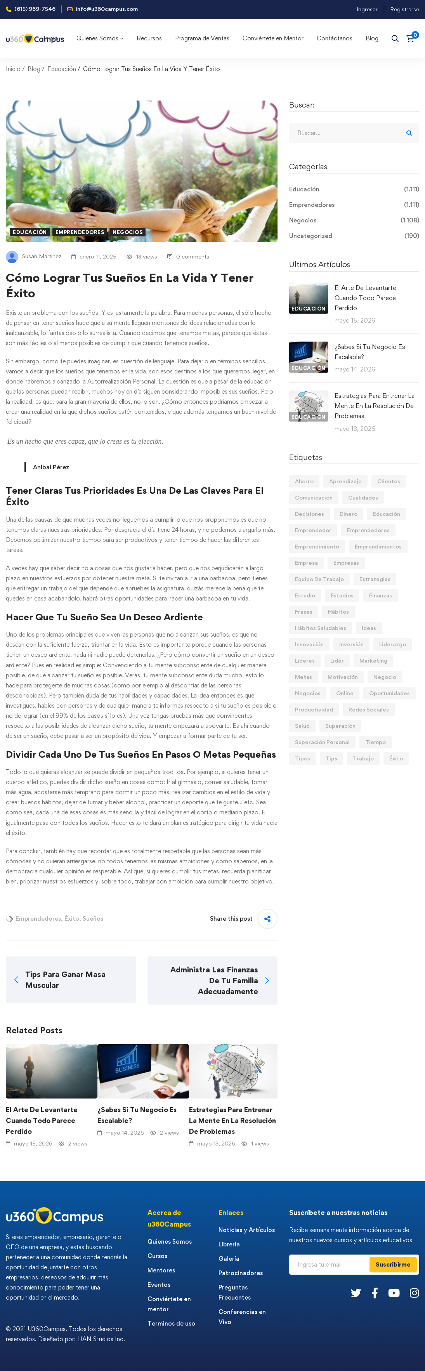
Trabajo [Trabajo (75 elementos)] (363, 758)
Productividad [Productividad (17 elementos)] (314, 709)
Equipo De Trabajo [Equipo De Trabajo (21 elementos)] (319, 579)
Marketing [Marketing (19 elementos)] (373, 660)
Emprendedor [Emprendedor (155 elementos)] (313, 530)
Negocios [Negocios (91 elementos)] (308, 693)
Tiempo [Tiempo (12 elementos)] (375, 742)
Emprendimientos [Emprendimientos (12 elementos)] (378, 546)
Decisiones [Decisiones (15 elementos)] (309, 513)
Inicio (13, 69)
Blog (34, 69)
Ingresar (367, 9)
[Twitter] (356, 1293)
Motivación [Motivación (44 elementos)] (343, 676)
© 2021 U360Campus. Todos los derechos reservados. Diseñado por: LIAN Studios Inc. (65, 1334)
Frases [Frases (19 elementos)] (303, 611)
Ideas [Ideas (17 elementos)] (369, 628)
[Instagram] (414, 1293)
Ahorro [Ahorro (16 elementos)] (304, 481)
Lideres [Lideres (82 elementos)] (305, 660)
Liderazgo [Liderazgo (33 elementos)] (392, 644)
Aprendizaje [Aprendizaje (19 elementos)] (345, 481)
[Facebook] (374, 1293)
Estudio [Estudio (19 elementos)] (305, 595)
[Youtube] (394, 1293)
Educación (61, 69)
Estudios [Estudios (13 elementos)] (342, 595)
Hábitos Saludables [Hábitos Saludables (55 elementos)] (320, 628)
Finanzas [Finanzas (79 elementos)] (380, 595)
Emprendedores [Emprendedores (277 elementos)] (368, 530)
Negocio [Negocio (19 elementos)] (384, 676)
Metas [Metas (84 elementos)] (303, 676)
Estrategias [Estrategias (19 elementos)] (374, 579)
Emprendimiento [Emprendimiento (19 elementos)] (317, 546)
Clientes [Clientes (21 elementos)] (388, 481)
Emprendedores (80, 232)
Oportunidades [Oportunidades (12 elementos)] (389, 693)
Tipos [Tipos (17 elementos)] (302, 758)
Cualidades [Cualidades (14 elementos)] (363, 497)
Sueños (93, 918)
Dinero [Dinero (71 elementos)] (348, 513)
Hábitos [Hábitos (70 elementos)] (338, 611)
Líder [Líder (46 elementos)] (337, 660)
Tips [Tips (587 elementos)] (331, 758)
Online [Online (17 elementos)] (345, 693)
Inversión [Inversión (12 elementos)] (351, 644)
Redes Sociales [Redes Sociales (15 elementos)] (369, 709)
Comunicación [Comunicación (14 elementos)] (314, 497)
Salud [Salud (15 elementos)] (302, 725)
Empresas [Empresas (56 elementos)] (346, 562)
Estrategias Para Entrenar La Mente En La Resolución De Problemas (232, 1120)
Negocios (127, 232)
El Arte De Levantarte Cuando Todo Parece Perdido (42, 1120)
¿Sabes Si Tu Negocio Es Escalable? (137, 1115)
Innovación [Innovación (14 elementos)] (309, 644)
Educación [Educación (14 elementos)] (386, 513)
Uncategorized (354, 236)
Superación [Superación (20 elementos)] (340, 725)
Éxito (71, 918)
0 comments (188, 256)
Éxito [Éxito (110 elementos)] (396, 758)
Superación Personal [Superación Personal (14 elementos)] (322, 742)
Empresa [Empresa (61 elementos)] (306, 562)
